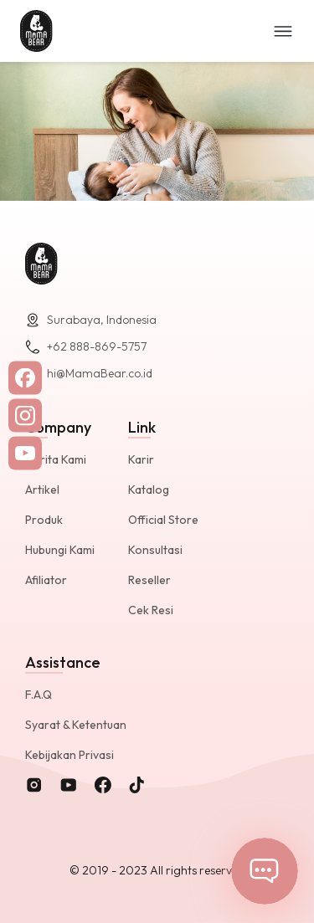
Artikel (42, 489)
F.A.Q (38, 694)
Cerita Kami (55, 459)
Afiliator (46, 579)
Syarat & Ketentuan (75, 724)
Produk (44, 519)
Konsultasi (155, 549)
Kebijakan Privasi (69, 754)
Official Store (163, 519)
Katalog (148, 489)
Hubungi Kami (60, 549)
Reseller (149, 579)
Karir (141, 459)
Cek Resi (150, 610)
